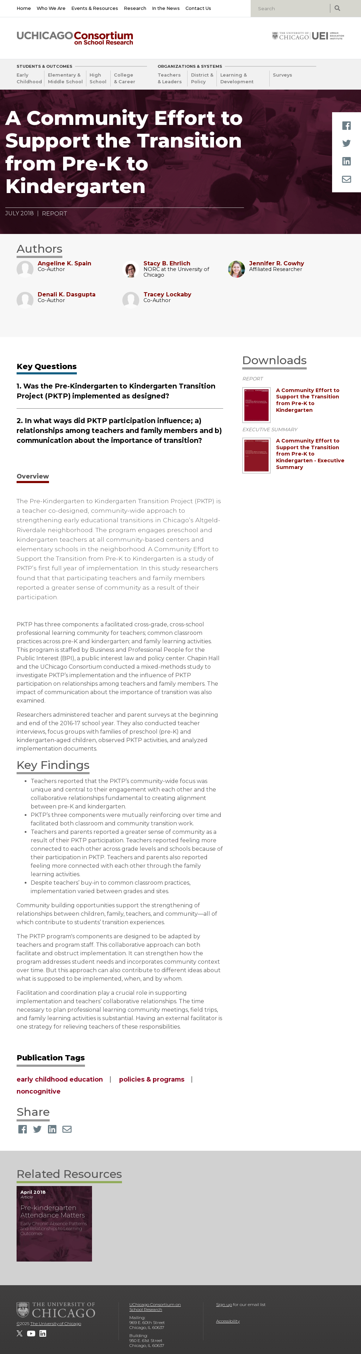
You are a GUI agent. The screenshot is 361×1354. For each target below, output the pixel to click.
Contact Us (198, 8)
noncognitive (39, 1091)
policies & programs (151, 1079)
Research (135, 8)
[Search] (291, 8)
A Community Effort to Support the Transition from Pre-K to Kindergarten (307, 400)
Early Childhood (29, 78)
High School (98, 78)
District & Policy (202, 78)
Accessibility (228, 1321)
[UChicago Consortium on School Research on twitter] (20, 1333)
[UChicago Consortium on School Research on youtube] (31, 1333)
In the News (166, 8)
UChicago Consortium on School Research (155, 1307)
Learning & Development (236, 78)
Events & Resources (94, 8)
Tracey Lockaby (167, 294)
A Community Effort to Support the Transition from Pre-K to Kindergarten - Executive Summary (310, 454)
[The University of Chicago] (56, 1310)
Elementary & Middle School (65, 78)
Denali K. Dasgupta (67, 294)
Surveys (282, 75)
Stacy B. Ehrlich (166, 263)
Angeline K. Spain (64, 263)
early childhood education (60, 1079)
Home (24, 8)
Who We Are (51, 8)
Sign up (224, 1304)
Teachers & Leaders (170, 78)
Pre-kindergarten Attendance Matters (52, 1211)
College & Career (124, 78)
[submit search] (337, 8)
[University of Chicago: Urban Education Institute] (308, 35)
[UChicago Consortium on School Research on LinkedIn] (42, 1333)
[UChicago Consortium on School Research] (75, 38)
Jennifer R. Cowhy (276, 263)
